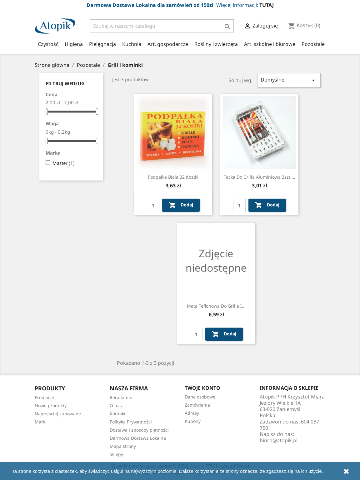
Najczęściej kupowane (58, 414)
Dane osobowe (200, 397)
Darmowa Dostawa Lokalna (138, 438)
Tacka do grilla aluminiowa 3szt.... (259, 177)
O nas (116, 405)
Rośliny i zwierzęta (216, 44)
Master (63, 163)
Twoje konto (202, 387)
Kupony (193, 421)
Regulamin (121, 397)
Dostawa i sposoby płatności (139, 430)
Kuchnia (131, 44)
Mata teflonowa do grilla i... (216, 306)
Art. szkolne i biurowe (269, 44)
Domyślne (289, 80)
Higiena (74, 44)
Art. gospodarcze (168, 44)
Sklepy (116, 454)
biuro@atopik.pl (279, 440)
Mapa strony (123, 446)
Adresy (192, 413)
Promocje (44, 397)
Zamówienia (197, 405)
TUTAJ (266, 5)
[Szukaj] (162, 25)
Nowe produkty (51, 405)
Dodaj (181, 205)
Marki (41, 422)
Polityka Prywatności (131, 422)
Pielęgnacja (102, 44)
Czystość (48, 44)
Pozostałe (313, 44)
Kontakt (118, 414)
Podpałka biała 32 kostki (173, 177)
